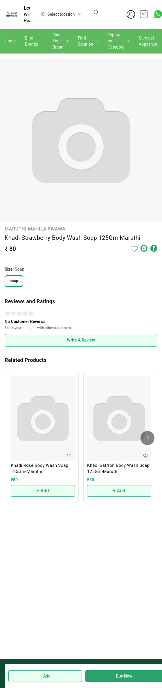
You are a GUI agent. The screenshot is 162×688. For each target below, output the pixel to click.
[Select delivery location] (61, 14)
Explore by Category (116, 41)
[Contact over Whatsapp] (158, 14)
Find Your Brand (58, 41)
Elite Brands (31, 41)
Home (10, 41)
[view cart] (143, 14)
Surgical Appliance (148, 41)
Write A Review (81, 340)
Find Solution (85, 41)
